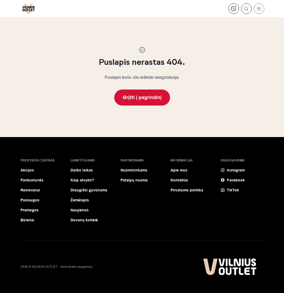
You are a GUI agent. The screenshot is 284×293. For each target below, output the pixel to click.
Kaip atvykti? (82, 180)
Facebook (233, 180)
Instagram (233, 170)
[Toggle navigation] (259, 8)
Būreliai (27, 220)
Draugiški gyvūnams (89, 190)
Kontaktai (179, 180)
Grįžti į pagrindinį (142, 97)
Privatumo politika (187, 190)
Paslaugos (30, 200)
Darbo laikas (82, 170)
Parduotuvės (32, 180)
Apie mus (179, 170)
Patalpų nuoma (134, 180)
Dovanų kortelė (84, 220)
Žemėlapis (80, 200)
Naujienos (80, 210)
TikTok (230, 190)
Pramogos (30, 210)
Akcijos (27, 170)
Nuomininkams (134, 170)
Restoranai (30, 190)
